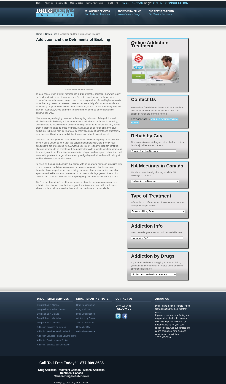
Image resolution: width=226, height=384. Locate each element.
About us (49, 3)
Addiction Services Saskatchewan (53, 344)
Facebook (124, 316)
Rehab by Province (85, 331)
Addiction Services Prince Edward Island (56, 336)
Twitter (118, 316)
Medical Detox (76, 3)
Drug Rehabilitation (85, 305)
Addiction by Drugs (85, 318)
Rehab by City (83, 327)
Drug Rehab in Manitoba (49, 318)
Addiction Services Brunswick (51, 327)
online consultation (170, 3)
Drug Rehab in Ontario (48, 314)
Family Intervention (94, 3)
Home (39, 3)
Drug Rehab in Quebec (48, 322)
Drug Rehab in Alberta (48, 305)
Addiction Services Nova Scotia (52, 340)
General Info (61, 3)
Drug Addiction (83, 309)
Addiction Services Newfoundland (53, 331)
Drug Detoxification (85, 314)
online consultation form (154, 121)
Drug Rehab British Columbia (51, 309)
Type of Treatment (85, 322)
